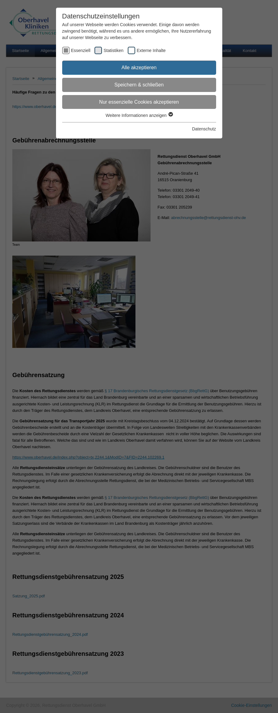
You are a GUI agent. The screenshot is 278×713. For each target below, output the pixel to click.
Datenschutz (204, 128)
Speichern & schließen (138, 84)
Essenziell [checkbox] (81, 50)
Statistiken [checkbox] (113, 50)
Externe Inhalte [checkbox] (151, 50)
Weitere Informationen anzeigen (139, 115)
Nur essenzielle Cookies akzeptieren (139, 102)
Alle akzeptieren (139, 67)
